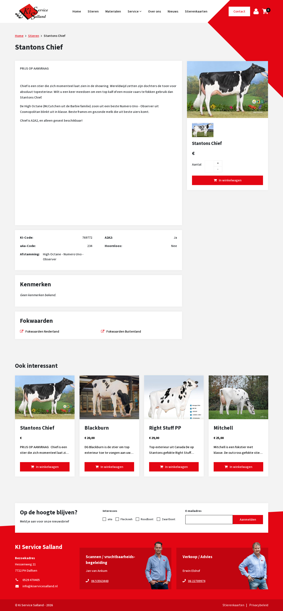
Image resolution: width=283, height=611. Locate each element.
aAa (110, 519)
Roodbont (147, 519)
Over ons (154, 11)
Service (134, 11)
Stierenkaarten (196, 11)
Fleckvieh (126, 519)
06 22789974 (196, 581)
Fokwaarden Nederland (42, 331)
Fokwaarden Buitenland (123, 331)
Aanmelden (248, 519)
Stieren (93, 11)
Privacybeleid (258, 605)
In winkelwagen (230, 180)
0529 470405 (27, 580)
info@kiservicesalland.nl (36, 586)
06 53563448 (99, 581)
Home (76, 11)
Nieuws (173, 11)
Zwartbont (168, 519)
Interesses (110, 511)
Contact (239, 11)
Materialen (113, 11)
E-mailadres (193, 511)
